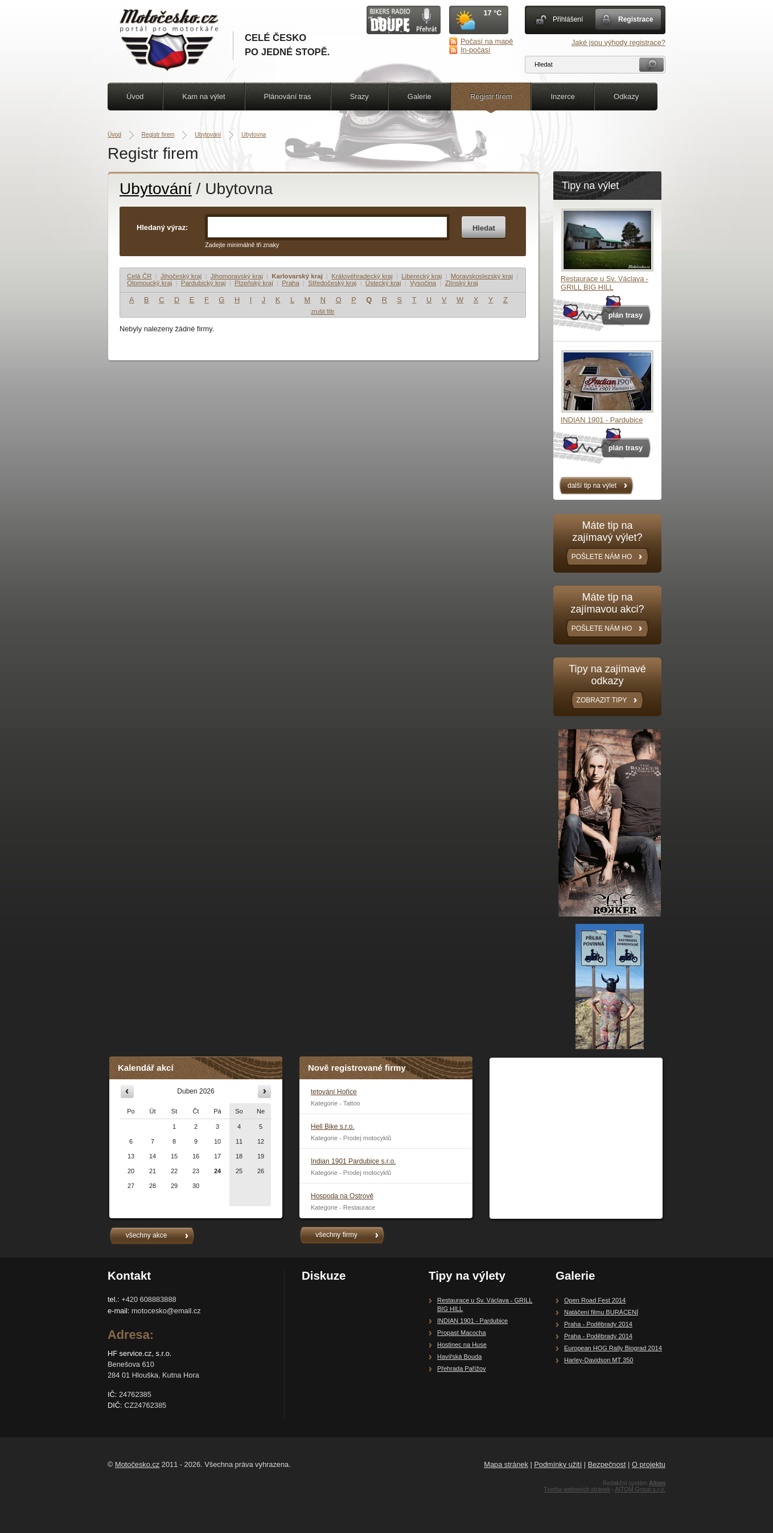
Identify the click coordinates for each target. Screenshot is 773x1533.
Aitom (657, 1483)
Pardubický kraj (203, 283)
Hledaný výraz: (162, 227)
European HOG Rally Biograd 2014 (613, 1348)
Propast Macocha (461, 1332)
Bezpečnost (607, 1464)
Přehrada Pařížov (461, 1368)
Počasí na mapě (486, 41)
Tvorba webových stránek (577, 1489)
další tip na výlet (592, 486)
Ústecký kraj (383, 283)
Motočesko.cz (137, 1464)
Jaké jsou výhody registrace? (618, 42)
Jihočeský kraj (181, 276)
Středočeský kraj (332, 283)
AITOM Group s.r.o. (640, 1489)
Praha (290, 283)
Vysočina (423, 283)
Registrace (635, 19)
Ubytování (208, 134)
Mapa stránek (506, 1464)
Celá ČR (139, 276)
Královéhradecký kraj (362, 276)
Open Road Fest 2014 (595, 1300)
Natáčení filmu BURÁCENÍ (601, 1312)
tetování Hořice (334, 1092)
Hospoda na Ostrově (342, 1196)
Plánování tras (287, 96)
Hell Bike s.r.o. (333, 1127)
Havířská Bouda (459, 1356)
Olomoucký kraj (149, 283)
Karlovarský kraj (297, 276)
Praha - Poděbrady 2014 (598, 1324)
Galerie (419, 96)
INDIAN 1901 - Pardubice (602, 420)
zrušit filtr (323, 312)
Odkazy (626, 96)
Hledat (483, 228)
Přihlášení (568, 19)
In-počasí (475, 50)
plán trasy (625, 315)
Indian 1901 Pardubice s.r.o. (353, 1161)
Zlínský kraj (461, 283)
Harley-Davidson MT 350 (598, 1360)
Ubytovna (253, 134)
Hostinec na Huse (462, 1344)
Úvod (134, 96)
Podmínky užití (558, 1464)
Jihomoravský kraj (237, 276)
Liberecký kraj (421, 276)
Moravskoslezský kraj (482, 276)
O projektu (648, 1464)
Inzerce (562, 96)
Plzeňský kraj (254, 283)
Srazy (359, 96)
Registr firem (491, 96)
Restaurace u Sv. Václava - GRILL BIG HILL (604, 282)
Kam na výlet (203, 96)
